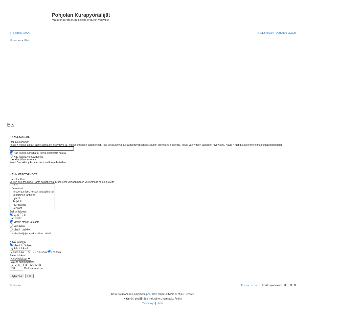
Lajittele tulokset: (19, 248)
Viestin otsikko (20, 229)
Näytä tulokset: (18, 241)
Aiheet (26, 245)
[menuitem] (26, 33)
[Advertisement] (158, 82)
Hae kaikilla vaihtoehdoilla (26, 156)
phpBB (150, 294)
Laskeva (54, 252)
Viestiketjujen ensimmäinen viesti (30, 233)
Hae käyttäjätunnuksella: (23, 159)
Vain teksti (17, 225)
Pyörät (32, 198)
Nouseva (40, 252)
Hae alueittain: (18, 179)
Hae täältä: (16, 218)
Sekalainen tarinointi (32, 195)
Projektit (32, 201)
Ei (23, 215)
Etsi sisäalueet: (18, 211)
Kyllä (14, 215)
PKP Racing (32, 205)
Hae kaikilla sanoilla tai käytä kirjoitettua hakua (38, 153)
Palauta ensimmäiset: (22, 262)
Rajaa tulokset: (18, 255)
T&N (32, 185)
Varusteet (32, 188)
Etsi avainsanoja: (19, 142)
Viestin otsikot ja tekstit (24, 222)
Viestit (15, 245)
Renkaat (32, 208)
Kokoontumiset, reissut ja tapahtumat (32, 192)
